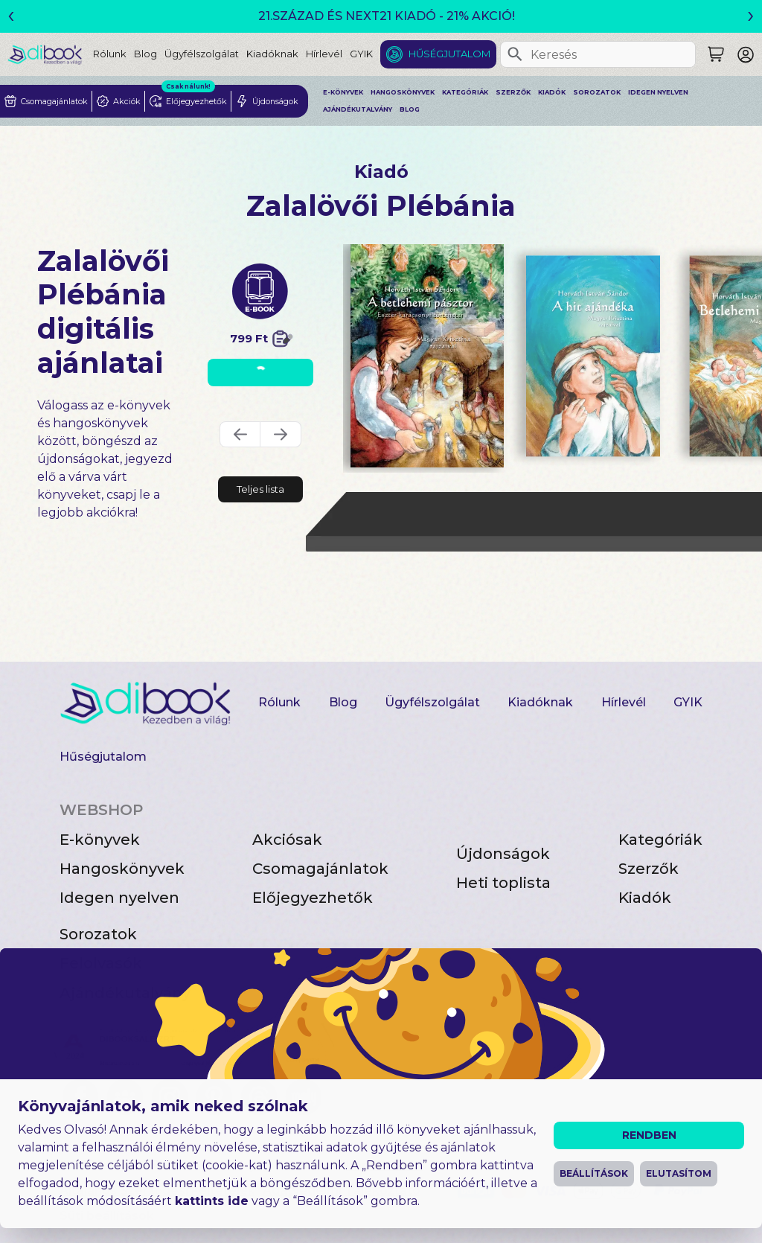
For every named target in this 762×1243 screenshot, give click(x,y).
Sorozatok (597, 92)
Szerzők (513, 92)
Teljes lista (260, 489)
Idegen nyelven (658, 92)
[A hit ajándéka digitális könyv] (593, 355)
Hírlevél (324, 54)
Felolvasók (101, 963)
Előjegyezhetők (312, 898)
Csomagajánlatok (320, 869)
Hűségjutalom (449, 54)
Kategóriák (465, 92)
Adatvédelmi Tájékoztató (341, 1190)
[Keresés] (515, 54)
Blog (145, 54)
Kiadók (552, 92)
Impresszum (384, 1165)
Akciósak (287, 840)
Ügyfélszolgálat (201, 54)
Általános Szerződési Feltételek (157, 1190)
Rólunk (110, 54)
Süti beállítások (107, 1216)
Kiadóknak (272, 54)
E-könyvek (343, 92)
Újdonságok (503, 854)
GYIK (361, 54)
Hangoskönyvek (403, 92)
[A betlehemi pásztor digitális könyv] (427, 355)
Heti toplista (503, 883)
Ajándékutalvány (357, 109)
